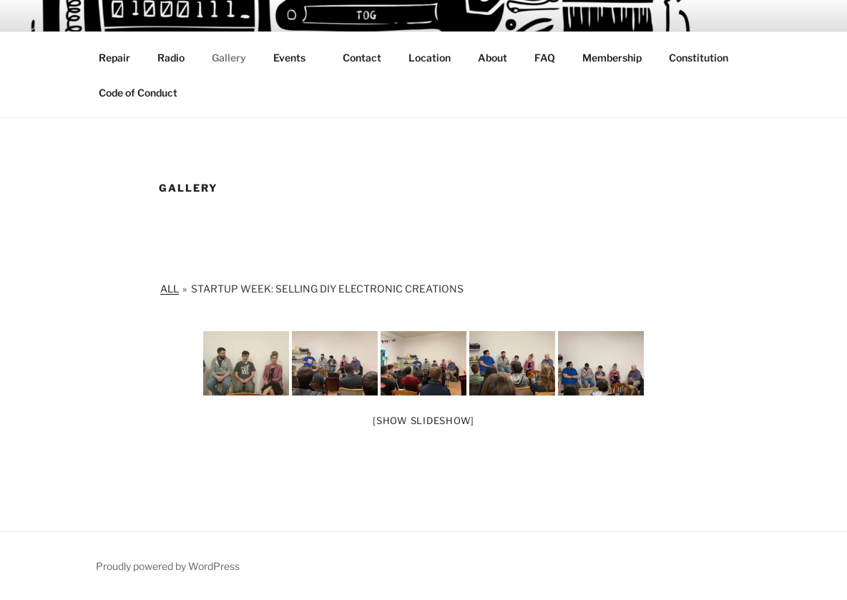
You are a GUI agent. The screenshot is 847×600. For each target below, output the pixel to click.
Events (296, 57)
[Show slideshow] (423, 420)
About (492, 57)
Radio (171, 57)
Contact (362, 57)
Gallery (229, 57)
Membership (612, 57)
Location (429, 57)
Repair (114, 57)
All (169, 288)
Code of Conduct (138, 93)
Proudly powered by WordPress (168, 566)
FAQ (544, 57)
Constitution (698, 57)
